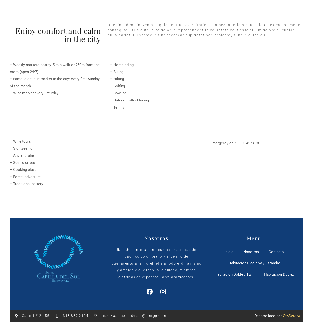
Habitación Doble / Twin (234, 274)
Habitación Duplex (279, 274)
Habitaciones (231, 14)
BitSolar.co (291, 316)
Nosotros (263, 14)
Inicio (203, 14)
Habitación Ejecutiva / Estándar (254, 263)
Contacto (291, 14)
